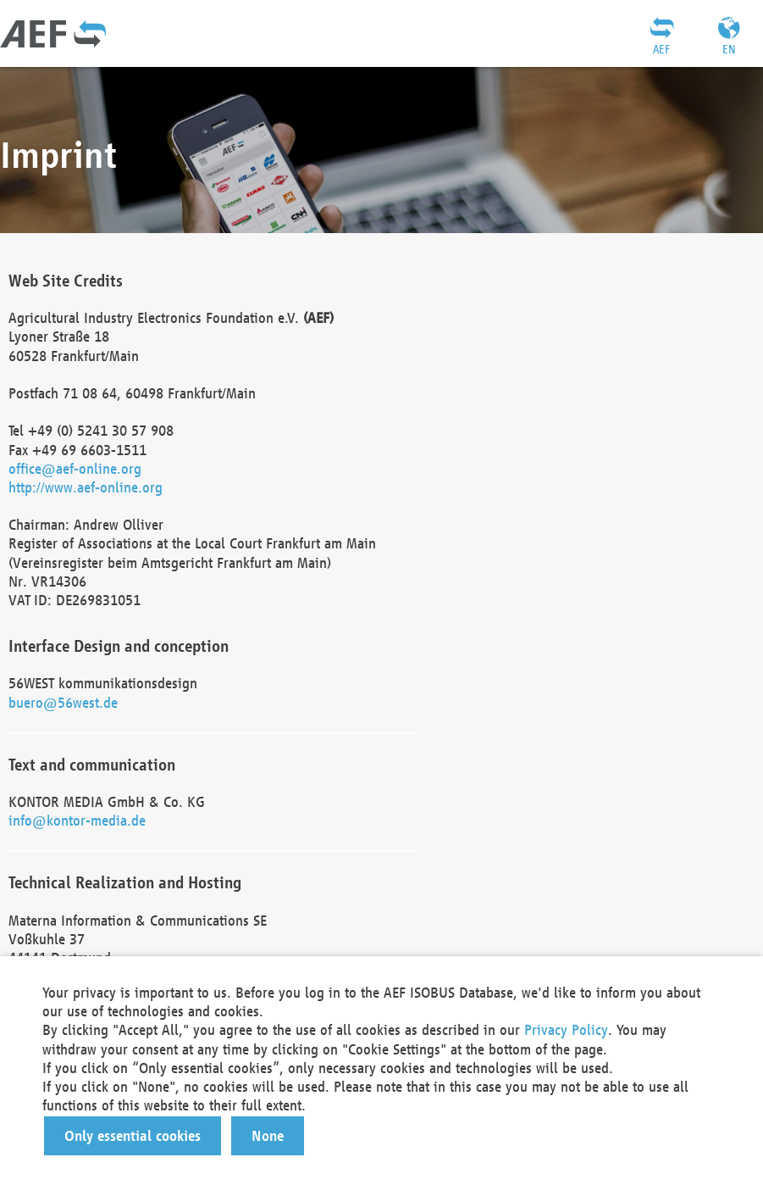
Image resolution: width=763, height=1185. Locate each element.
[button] (132, 1135)
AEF (661, 49)
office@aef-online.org (74, 468)
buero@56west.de (63, 702)
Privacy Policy (566, 1029)
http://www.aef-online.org (85, 487)
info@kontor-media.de (77, 820)
